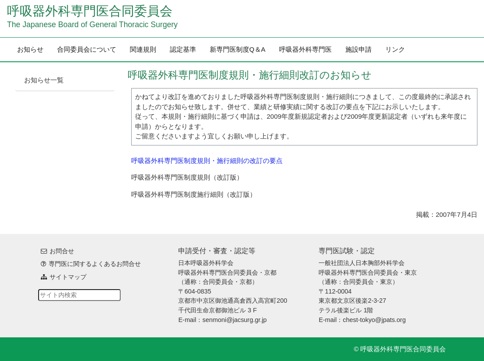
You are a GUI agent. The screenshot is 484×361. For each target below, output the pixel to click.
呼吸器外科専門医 (305, 49)
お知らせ (30, 49)
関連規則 (143, 49)
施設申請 (358, 49)
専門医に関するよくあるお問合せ (95, 263)
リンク (395, 49)
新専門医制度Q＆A (237, 49)
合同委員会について (86, 49)
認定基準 (183, 49)
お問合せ (62, 251)
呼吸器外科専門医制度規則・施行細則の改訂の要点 (207, 160)
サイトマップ (68, 276)
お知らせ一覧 (44, 80)
